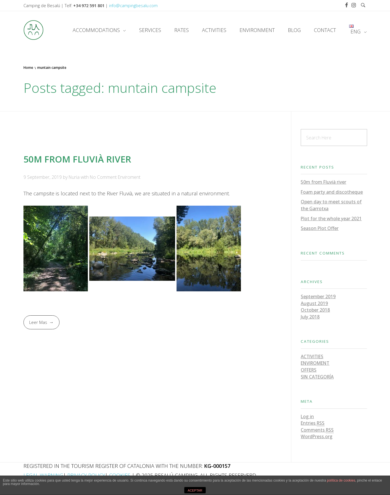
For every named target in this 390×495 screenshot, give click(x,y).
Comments (317, 430)
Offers (308, 370)
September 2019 (318, 296)
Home (28, 67)
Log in (307, 416)
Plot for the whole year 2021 (331, 218)
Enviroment (129, 177)
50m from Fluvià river (77, 159)
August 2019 (314, 303)
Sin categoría (317, 377)
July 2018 (310, 317)
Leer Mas (38, 322)
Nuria (75, 177)
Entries (312, 423)
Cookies (119, 475)
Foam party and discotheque (332, 192)
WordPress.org (316, 436)
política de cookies (341, 480)
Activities (312, 356)
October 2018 (315, 310)
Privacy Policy (86, 475)
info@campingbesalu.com (133, 5)
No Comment (103, 177)
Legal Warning (43, 475)
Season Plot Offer (319, 228)
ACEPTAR (195, 490)
